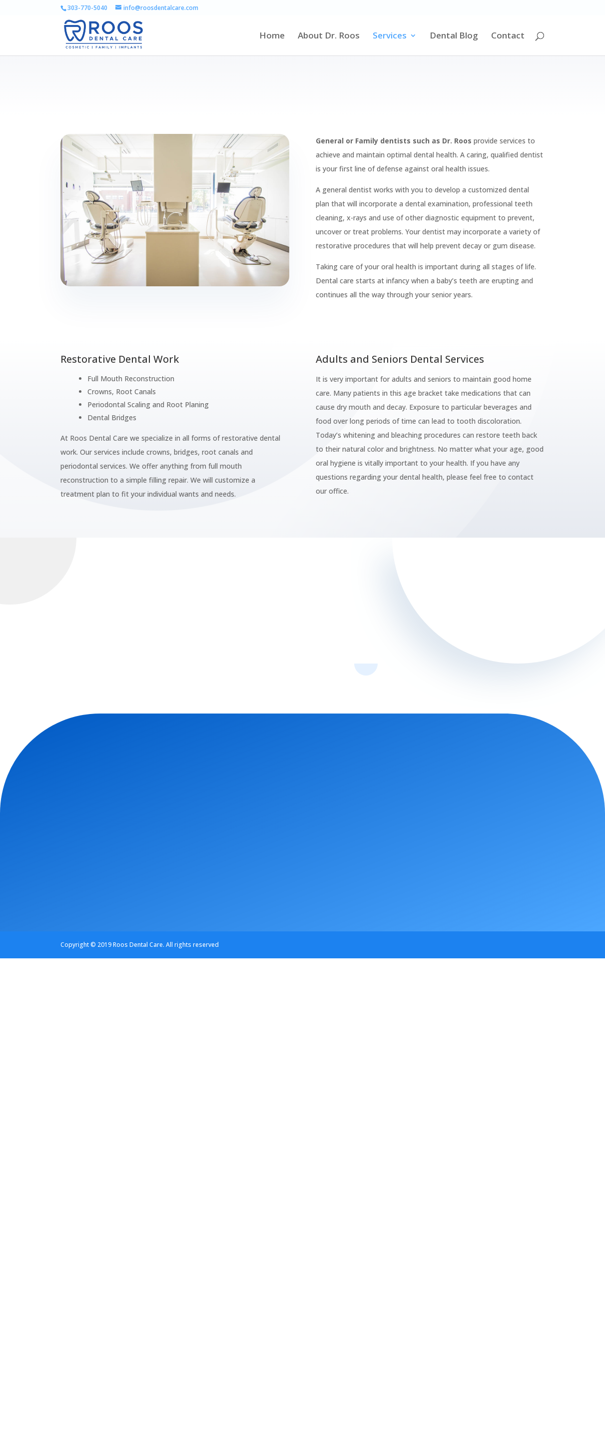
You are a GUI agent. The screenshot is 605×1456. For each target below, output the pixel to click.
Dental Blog (454, 36)
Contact (508, 36)
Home (272, 36)
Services (390, 36)
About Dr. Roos (329, 36)
